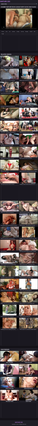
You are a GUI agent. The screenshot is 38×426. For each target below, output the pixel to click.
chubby (18, 31)
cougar (2, 33)
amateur (13, 31)
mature (2, 31)
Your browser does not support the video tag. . (19, 19)
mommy (22, 31)
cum (10, 31)
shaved (31, 31)
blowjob (26, 31)
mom (7, 31)
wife (34, 31)
